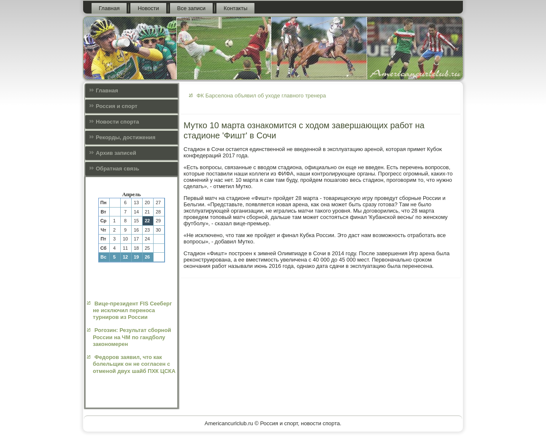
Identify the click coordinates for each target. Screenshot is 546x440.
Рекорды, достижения (125, 137)
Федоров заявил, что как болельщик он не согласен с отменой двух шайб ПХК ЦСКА (134, 364)
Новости (148, 8)
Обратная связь (117, 168)
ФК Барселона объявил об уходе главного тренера (261, 95)
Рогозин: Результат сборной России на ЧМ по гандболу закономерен (132, 337)
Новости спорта (117, 122)
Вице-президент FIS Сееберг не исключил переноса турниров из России (132, 310)
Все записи (191, 8)
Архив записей (116, 153)
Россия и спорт (117, 106)
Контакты (235, 8)
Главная (109, 8)
